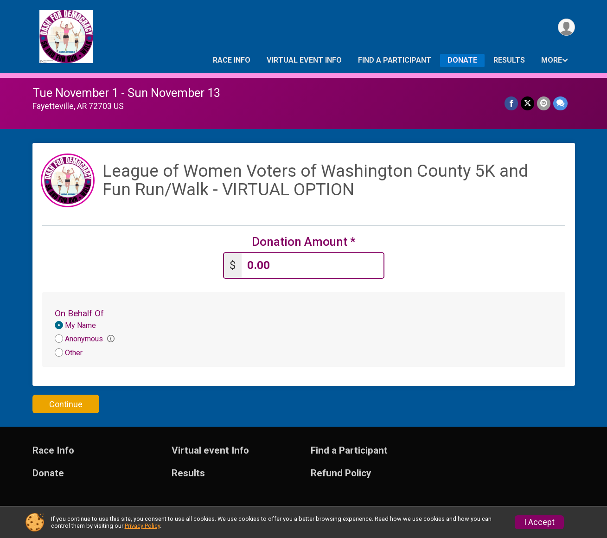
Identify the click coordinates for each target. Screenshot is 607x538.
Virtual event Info (304, 60)
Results (509, 60)
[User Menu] (566, 27)
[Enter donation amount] (312, 265)
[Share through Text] (560, 103)
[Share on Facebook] (511, 103)
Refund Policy (341, 473)
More (551, 60)
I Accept (539, 522)
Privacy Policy (142, 525)
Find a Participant (394, 60)
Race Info (231, 60)
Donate (462, 60)
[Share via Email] (543, 103)
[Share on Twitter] (527, 103)
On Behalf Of (79, 313)
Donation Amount (304, 242)
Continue (66, 404)
